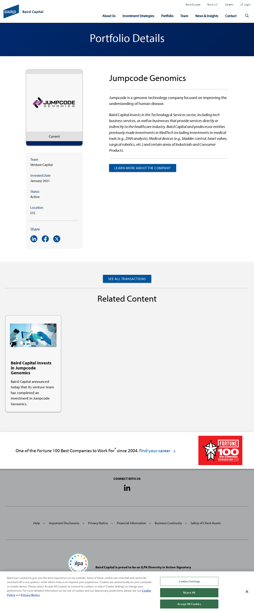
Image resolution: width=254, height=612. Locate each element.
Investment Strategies (138, 15)
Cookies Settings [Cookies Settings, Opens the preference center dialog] (189, 584)
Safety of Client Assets (206, 523)
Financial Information (131, 523)
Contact (230, 15)
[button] (247, 16)
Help (36, 523)
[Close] (247, 594)
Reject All (189, 595)
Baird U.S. (212, 4)
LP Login (245, 4)
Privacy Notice (98, 523)
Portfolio (167, 15)
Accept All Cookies (189, 607)
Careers (229, 4)
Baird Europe (193, 4)
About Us (108, 15)
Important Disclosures (64, 523)
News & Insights (206, 15)
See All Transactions (127, 279)
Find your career (157, 450)
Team (184, 15)
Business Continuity (168, 523)
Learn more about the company (142, 168)
